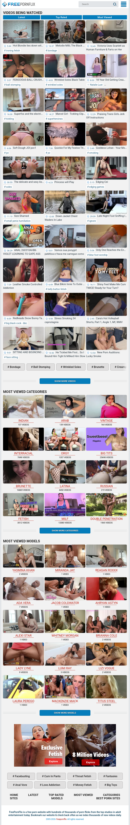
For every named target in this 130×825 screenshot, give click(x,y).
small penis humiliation (18, 221)
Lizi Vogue (106, 656)
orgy (65, 441)
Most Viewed (105, 17)
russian (106, 474)
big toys (111, 785)
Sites (14, 798)
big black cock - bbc (16, 323)
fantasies (111, 776)
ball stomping (13, 84)
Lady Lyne (23, 656)
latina (65, 474)
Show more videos (65, 381)
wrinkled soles (55, 84)
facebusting (22, 776)
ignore (92, 221)
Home (18, 2)
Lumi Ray (65, 656)
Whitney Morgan (65, 623)
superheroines (55, 118)
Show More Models (65, 712)
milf (65, 507)
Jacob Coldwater (65, 591)
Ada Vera (23, 591)
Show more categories (65, 530)
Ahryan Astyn (106, 591)
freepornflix (61, 819)
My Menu (124, 4)
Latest (21, 17)
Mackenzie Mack (65, 689)
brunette (98, 367)
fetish (23, 507)
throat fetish (82, 776)
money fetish (83, 785)
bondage (52, 50)
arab (65, 408)
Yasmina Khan (23, 558)
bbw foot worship (98, 255)
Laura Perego (23, 689)
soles (9, 186)
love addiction (50, 785)
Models (57, 798)
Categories (111, 795)
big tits (106, 441)
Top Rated (61, 17)
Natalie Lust (96, 84)
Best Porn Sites (108, 798)
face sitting (12, 357)
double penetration (106, 507)
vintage (106, 408)
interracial (23, 441)
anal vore (21, 785)
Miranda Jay (65, 558)
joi (7, 152)
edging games (96, 186)
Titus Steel (106, 689)
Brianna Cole (106, 623)
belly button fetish (57, 289)
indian (23, 408)
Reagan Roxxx (106, 558)
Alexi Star (23, 623)
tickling (10, 118)
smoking (93, 152)
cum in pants (52, 776)
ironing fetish (13, 50)
